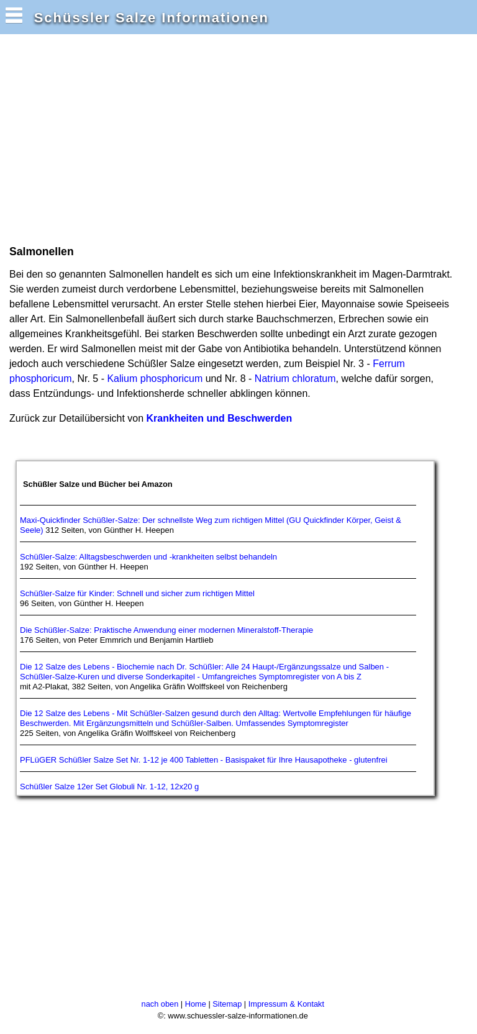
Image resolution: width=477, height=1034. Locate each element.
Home (195, 1004)
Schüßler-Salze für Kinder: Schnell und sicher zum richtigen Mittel (137, 593)
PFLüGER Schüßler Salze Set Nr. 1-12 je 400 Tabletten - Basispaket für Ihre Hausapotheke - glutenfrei (204, 759)
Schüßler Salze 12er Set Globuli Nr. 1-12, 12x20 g (109, 786)
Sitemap (227, 1004)
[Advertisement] (151, 138)
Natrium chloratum (295, 378)
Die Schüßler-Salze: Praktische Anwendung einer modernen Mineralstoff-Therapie (166, 630)
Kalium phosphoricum (154, 378)
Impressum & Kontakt (286, 1004)
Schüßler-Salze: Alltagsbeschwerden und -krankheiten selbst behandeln (148, 556)
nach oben (160, 1004)
